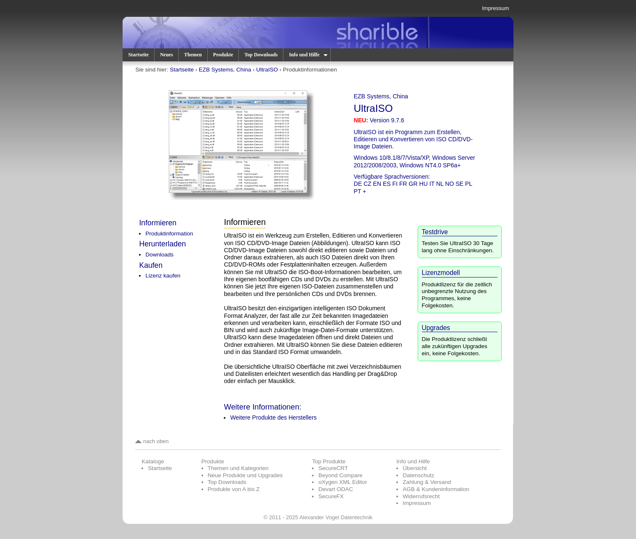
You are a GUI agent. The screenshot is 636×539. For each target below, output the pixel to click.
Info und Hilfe (308, 55)
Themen (193, 55)
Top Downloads (261, 55)
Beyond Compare (340, 475)
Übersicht (415, 468)
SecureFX (330, 496)
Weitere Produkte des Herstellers (273, 417)
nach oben (151, 441)
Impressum (495, 8)
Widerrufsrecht (421, 496)
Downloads (159, 254)
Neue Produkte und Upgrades (245, 475)
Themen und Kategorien (238, 468)
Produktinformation (169, 233)
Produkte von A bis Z (234, 489)
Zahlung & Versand (427, 482)
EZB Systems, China (225, 69)
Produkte (223, 55)
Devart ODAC (335, 489)
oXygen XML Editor (342, 482)
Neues (166, 55)
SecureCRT (333, 468)
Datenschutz (418, 475)
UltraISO (267, 69)
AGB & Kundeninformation (436, 489)
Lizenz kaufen (162, 275)
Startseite (138, 55)
